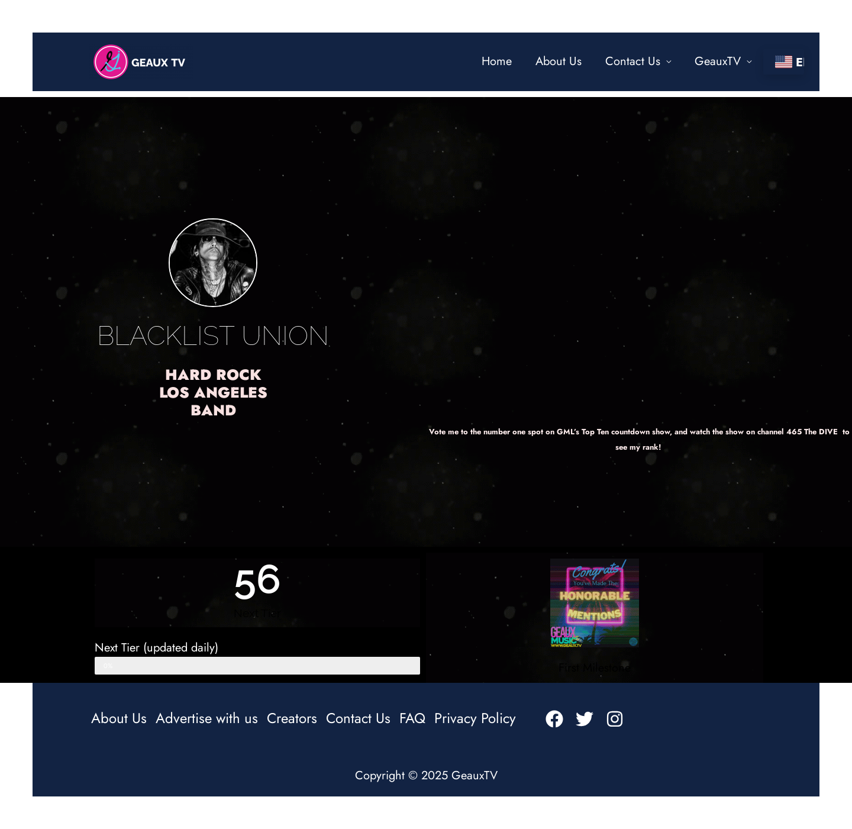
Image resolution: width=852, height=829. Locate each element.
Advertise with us (207, 718)
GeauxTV (718, 61)
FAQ (412, 718)
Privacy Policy (475, 718)
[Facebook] (554, 719)
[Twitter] (584, 719)
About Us (558, 61)
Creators (292, 718)
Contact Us (632, 61)
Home (497, 61)
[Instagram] (615, 719)
